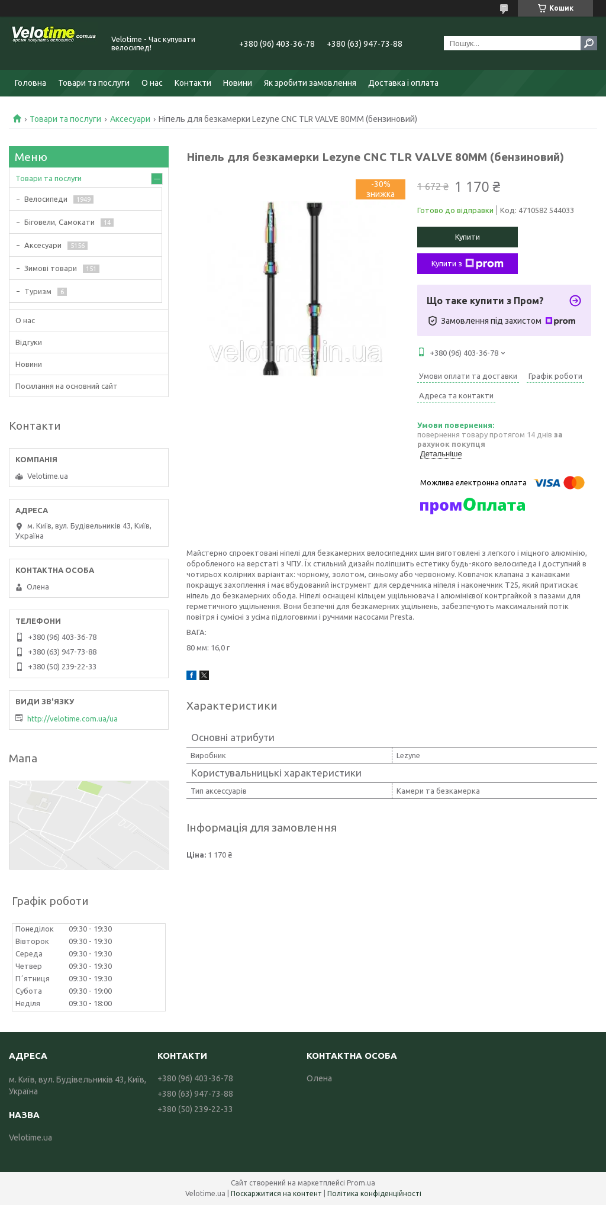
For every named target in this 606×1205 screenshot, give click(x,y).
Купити (467, 237)
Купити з (467, 264)
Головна (30, 83)
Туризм (37, 291)
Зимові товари (50, 268)
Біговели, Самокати (59, 222)
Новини (237, 83)
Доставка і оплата (403, 83)
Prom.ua (361, 1183)
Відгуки (28, 342)
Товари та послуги (94, 83)
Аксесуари (130, 119)
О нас (152, 83)
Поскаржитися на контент (276, 1193)
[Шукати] (589, 43)
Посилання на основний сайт (66, 386)
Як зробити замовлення (310, 83)
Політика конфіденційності (374, 1193)
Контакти (193, 83)
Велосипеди (45, 199)
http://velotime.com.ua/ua (72, 718)
